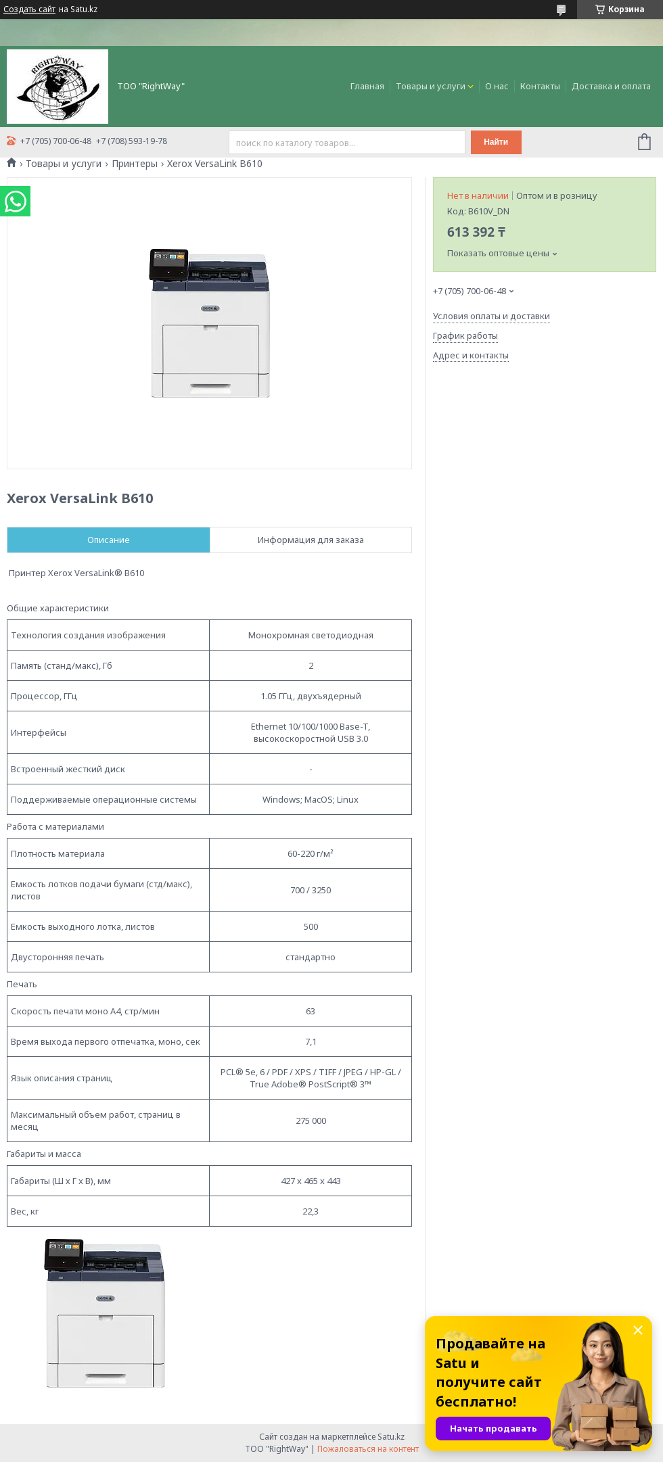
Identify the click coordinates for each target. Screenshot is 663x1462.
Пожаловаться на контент (368, 1449)
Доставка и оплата (611, 86)
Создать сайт (29, 9)
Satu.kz (391, 1436)
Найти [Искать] (496, 142)
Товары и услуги (430, 86)
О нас (497, 86)
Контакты (540, 86)
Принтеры (135, 164)
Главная (367, 86)
